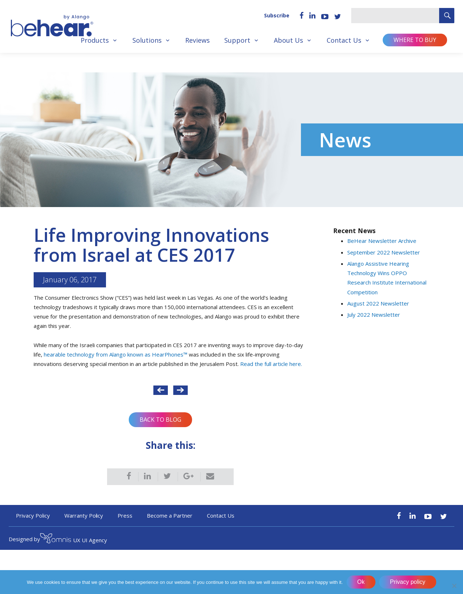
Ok (361, 582)
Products (95, 40)
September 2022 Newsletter (383, 252)
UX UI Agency (73, 539)
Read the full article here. (271, 363)
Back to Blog (160, 420)
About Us (288, 40)
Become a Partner (169, 515)
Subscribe (276, 15)
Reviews (197, 40)
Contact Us (344, 40)
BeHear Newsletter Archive (381, 240)
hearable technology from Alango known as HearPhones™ (115, 354)
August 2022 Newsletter (378, 303)
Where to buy (415, 40)
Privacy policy (407, 582)
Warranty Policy (83, 515)
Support (237, 40)
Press (125, 515)
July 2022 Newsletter (373, 314)
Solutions (147, 40)
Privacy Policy (33, 515)
